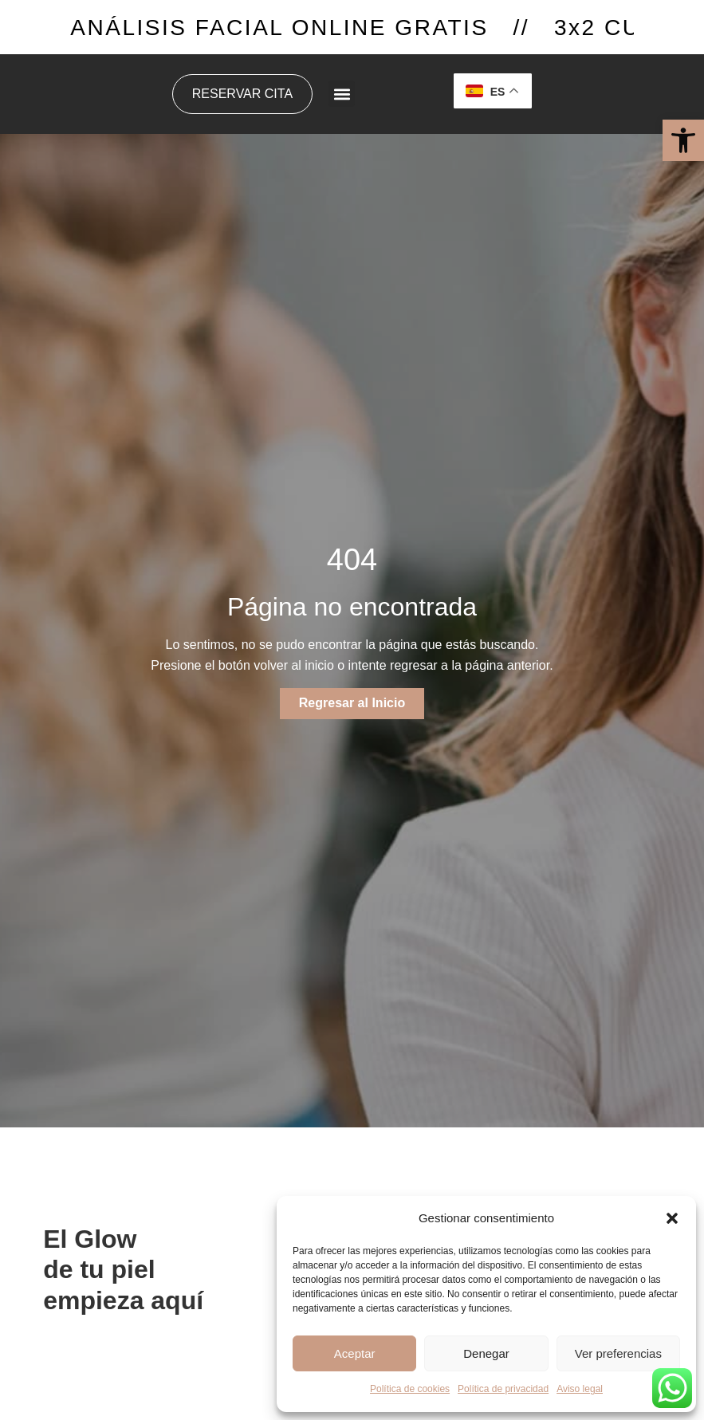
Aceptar (355, 1353)
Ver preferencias (618, 1353)
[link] (683, 140)
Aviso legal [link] (580, 1388)
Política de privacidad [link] (503, 1388)
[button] (672, 1218)
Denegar (486, 1353)
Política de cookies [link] (410, 1388)
